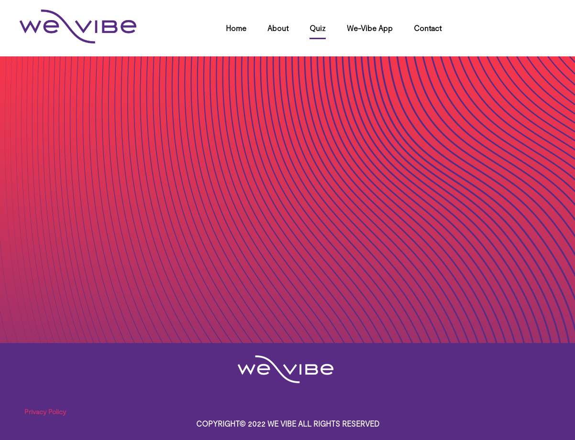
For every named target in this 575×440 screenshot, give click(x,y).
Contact (428, 27)
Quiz (318, 27)
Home (236, 27)
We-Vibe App (370, 27)
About (277, 27)
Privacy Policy (45, 412)
